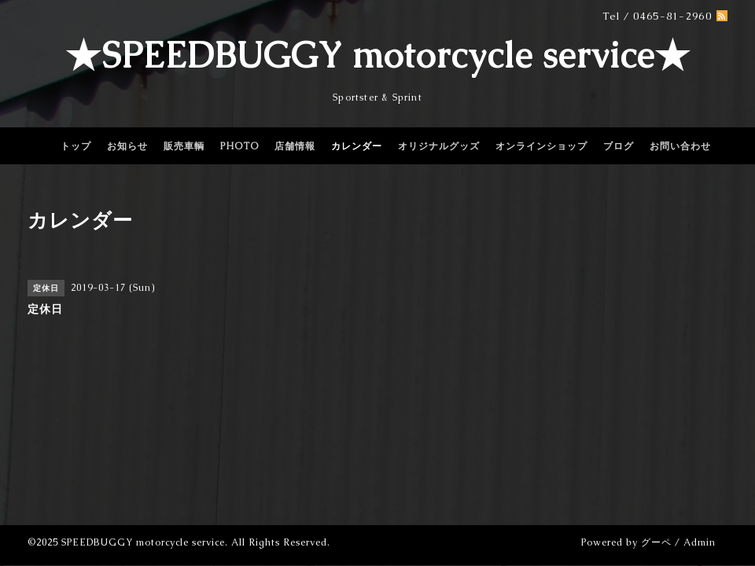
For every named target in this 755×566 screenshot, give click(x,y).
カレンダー (356, 146)
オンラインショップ (541, 146)
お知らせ (127, 146)
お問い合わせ (680, 146)
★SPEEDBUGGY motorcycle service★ (378, 55)
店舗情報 (294, 146)
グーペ (656, 542)
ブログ (618, 146)
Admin (699, 542)
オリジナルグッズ (439, 146)
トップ (76, 146)
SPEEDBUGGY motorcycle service (143, 542)
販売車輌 (184, 146)
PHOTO (239, 146)
